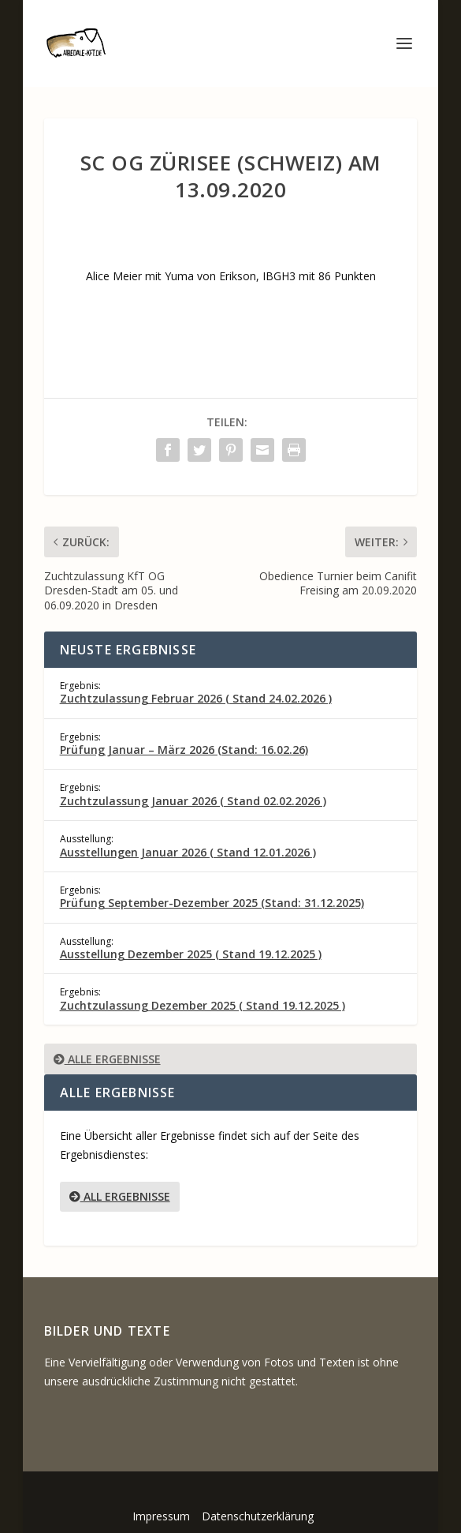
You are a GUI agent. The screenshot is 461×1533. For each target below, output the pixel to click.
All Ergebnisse (119, 1196)
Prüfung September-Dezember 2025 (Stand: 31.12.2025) (212, 902)
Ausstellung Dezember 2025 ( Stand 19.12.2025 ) (191, 953)
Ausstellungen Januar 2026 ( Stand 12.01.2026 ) (188, 852)
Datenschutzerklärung (258, 1516)
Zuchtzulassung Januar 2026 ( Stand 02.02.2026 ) (193, 800)
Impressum (161, 1516)
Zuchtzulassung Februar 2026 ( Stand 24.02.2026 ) (196, 698)
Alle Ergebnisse (107, 1058)
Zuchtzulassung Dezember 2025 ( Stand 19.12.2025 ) (202, 1005)
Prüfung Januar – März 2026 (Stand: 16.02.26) (184, 749)
